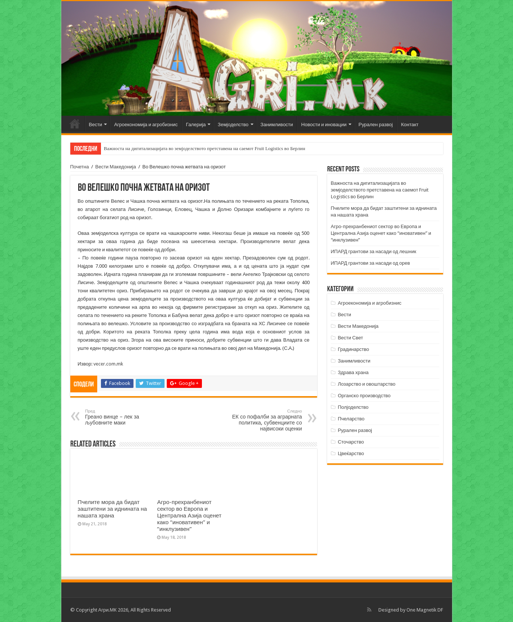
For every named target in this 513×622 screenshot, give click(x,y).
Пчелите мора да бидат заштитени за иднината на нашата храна (112, 509)
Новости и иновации (324, 124)
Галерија (196, 124)
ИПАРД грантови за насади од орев (370, 263)
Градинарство (353, 349)
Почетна (75, 123)
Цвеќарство (351, 453)
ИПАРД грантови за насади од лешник (374, 251)
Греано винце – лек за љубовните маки (123, 417)
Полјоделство (353, 407)
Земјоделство (233, 124)
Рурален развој (376, 124)
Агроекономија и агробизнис (146, 124)
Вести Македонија (115, 167)
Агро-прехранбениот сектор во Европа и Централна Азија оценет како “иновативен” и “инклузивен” (189, 515)
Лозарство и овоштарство (366, 384)
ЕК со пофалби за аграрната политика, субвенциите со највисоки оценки (263, 420)
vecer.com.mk (108, 364)
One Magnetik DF (424, 610)
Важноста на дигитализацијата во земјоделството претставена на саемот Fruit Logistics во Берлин (204, 148)
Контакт (409, 124)
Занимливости (277, 124)
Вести (95, 124)
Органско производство (364, 395)
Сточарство (351, 442)
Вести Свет (350, 337)
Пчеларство (351, 419)
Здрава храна (353, 372)
